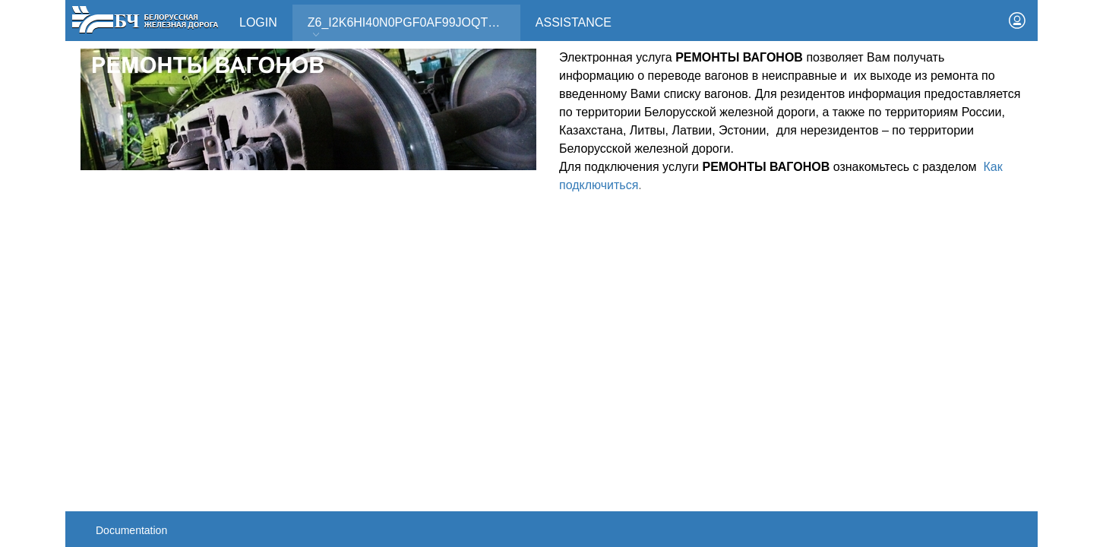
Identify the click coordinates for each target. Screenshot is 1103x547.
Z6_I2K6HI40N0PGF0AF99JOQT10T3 (412, 28)
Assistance (574, 22)
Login (258, 22)
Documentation (131, 530)
